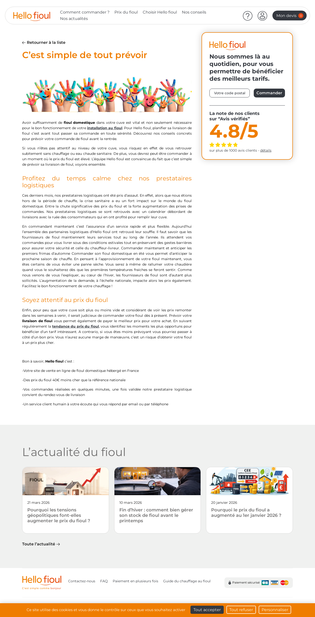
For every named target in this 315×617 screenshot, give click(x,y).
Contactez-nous (81, 581)
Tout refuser (241, 609)
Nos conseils (194, 12)
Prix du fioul (126, 12)
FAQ (104, 581)
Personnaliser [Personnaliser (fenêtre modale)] (275, 609)
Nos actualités (74, 18)
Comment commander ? (85, 12)
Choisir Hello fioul (160, 12)
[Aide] (248, 15)
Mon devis (289, 15)
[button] (263, 15)
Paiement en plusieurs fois (135, 581)
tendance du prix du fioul (75, 326)
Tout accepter (207, 609)
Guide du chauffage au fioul (187, 581)
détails (265, 150)
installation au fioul (104, 128)
